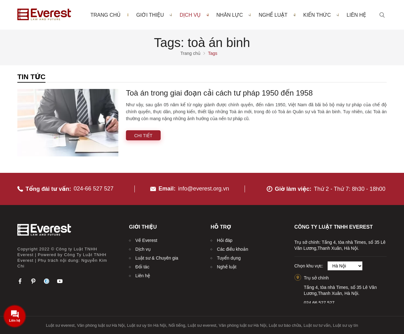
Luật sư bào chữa (285, 325)
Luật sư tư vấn (317, 325)
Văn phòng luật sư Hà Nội (101, 325)
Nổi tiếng (177, 325)
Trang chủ (105, 15)
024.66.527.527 (319, 302)
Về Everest (146, 240)
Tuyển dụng (229, 258)
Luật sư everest (60, 325)
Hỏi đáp (224, 240)
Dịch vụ (194, 15)
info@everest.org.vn (203, 188)
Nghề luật (276, 15)
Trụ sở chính (316, 277)
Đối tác (142, 266)
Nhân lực (234, 15)
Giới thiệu (154, 15)
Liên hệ (356, 15)
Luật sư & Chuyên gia (156, 258)
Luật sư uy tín (345, 325)
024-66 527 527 (93, 188)
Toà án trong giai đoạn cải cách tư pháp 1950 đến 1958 (219, 93)
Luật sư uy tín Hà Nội (146, 325)
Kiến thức (321, 15)
